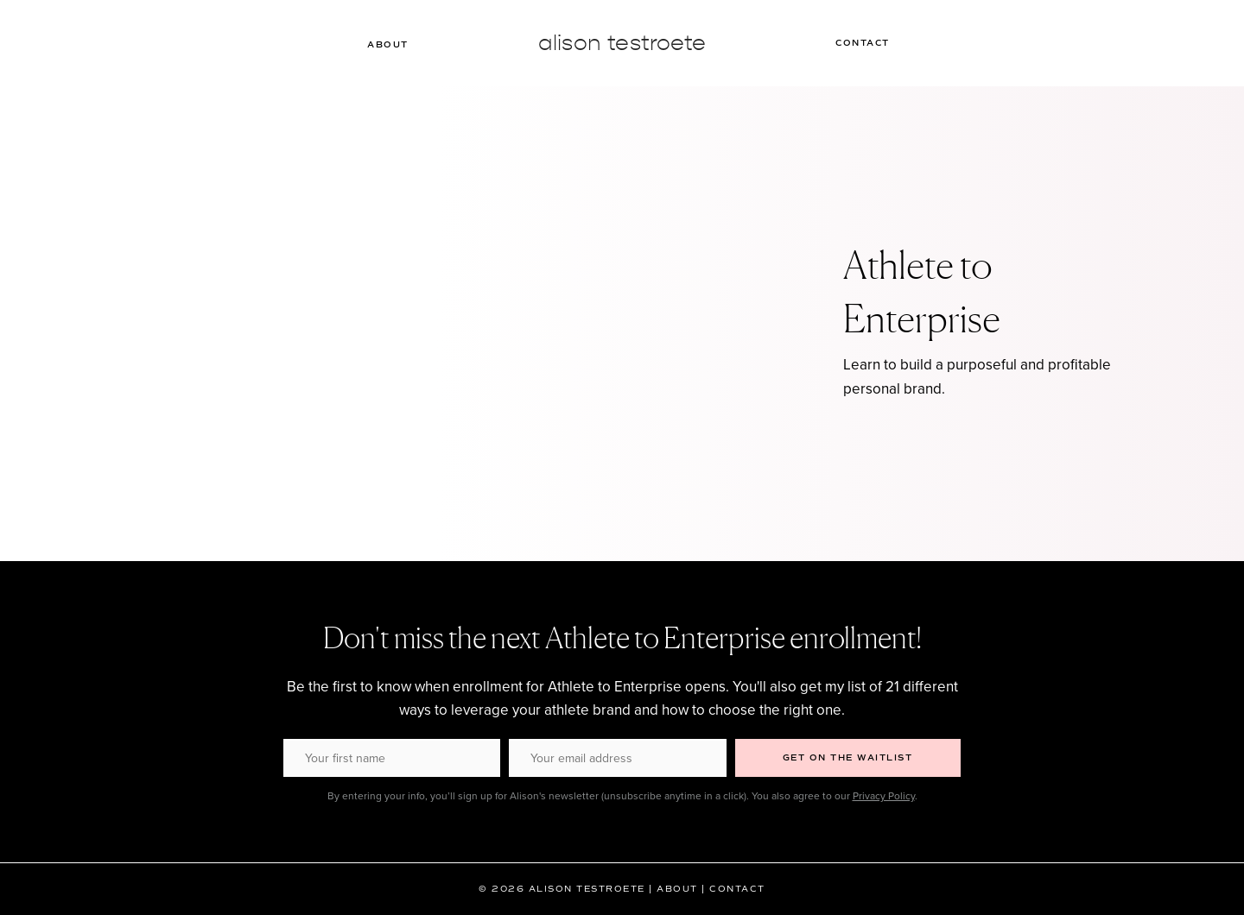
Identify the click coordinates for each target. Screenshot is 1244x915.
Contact (862, 42)
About (388, 45)
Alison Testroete (622, 42)
